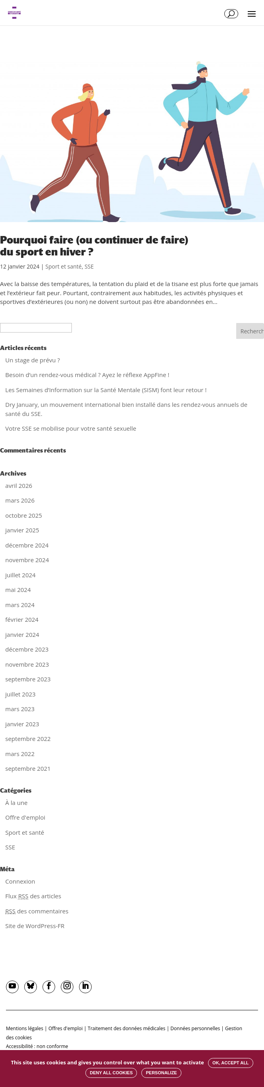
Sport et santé (63, 266)
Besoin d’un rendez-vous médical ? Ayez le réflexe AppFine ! (87, 375)
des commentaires (36, 911)
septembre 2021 (27, 768)
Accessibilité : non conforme (37, 1046)
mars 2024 (20, 605)
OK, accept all (230, 1062)
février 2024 (22, 619)
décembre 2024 (26, 545)
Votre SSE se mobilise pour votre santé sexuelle (70, 428)
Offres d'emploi (65, 1028)
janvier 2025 (22, 530)
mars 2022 (20, 754)
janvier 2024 (22, 634)
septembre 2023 (27, 679)
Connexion (20, 881)
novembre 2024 (27, 560)
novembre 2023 (27, 664)
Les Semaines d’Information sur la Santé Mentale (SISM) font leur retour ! (105, 390)
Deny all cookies (111, 1072)
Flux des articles (33, 896)
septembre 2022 (27, 739)
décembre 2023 (26, 649)
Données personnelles (195, 1028)
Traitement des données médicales (126, 1028)
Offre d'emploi (25, 817)
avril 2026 (18, 485)
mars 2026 (20, 500)
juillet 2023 (20, 694)
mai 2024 (18, 590)
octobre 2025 (23, 515)
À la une (16, 803)
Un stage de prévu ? (32, 360)
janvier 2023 (22, 724)
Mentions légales (24, 1028)
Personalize (161, 1072)
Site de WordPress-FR (34, 926)
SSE (89, 266)
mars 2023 (20, 709)
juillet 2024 (20, 575)
